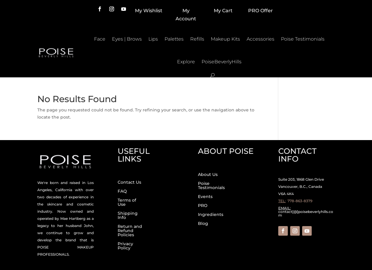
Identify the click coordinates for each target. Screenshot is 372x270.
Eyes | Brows (127, 39)
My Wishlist (148, 10)
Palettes (174, 39)
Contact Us (129, 182)
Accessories (260, 39)
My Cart (223, 10)
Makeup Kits (225, 39)
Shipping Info (128, 215)
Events (205, 196)
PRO (202, 205)
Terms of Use (127, 202)
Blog (203, 223)
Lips (153, 39)
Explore (186, 62)
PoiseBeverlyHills (222, 62)
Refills (197, 39)
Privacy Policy (125, 246)
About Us (208, 174)
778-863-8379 (300, 201)
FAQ (122, 191)
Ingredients (210, 214)
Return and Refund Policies (130, 230)
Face (99, 39)
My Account (186, 15)
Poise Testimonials (303, 39)
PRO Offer (260, 10)
